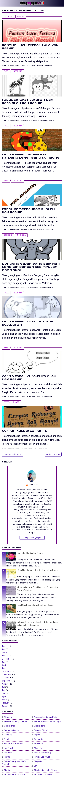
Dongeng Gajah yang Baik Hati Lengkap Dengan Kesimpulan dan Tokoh (31, 267)
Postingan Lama (53, 454)
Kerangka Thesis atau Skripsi (30, 553)
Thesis (7, 770)
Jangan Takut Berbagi (13, 744)
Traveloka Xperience (43, 775)
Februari (5, 703)
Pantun (20, 17)
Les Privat (8, 748)
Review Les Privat (42, 757)
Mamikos (8, 753)
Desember (6, 659)
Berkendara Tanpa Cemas (15, 722)
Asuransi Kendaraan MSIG (45, 717)
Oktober (6, 678)
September (7, 681)
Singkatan (38, 761)
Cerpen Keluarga (11, 402)
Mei (3, 693)
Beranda (8, 11)
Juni (3, 649)
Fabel (6, 71)
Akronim (8, 717)
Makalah (38, 748)
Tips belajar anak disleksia (45, 770)
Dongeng (8, 235)
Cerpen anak (9, 726)
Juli (3, 687)
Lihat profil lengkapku (32, 538)
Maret (4, 653)
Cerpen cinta (39, 726)
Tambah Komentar (44, 65)
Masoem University (42, 753)
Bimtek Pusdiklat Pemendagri (47, 722)
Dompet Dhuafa (41, 730)
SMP (36, 766)
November (7, 675)
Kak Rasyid (33, 485)
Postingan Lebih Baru (12, 454)
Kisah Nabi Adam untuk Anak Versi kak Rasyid (37, 570)
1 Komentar (42, 448)
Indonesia (8, 17)
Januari (5, 646)
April (4, 665)
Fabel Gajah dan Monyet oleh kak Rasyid (35, 605)
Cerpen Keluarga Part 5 (24, 431)
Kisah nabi (38, 744)
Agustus (5, 684)
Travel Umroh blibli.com (14, 775)
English (37, 735)
